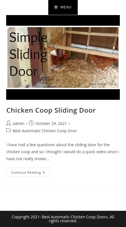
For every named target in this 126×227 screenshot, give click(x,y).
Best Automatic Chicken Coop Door (45, 130)
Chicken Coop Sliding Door (51, 110)
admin (18, 123)
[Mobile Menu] (63, 7)
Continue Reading (30, 171)
